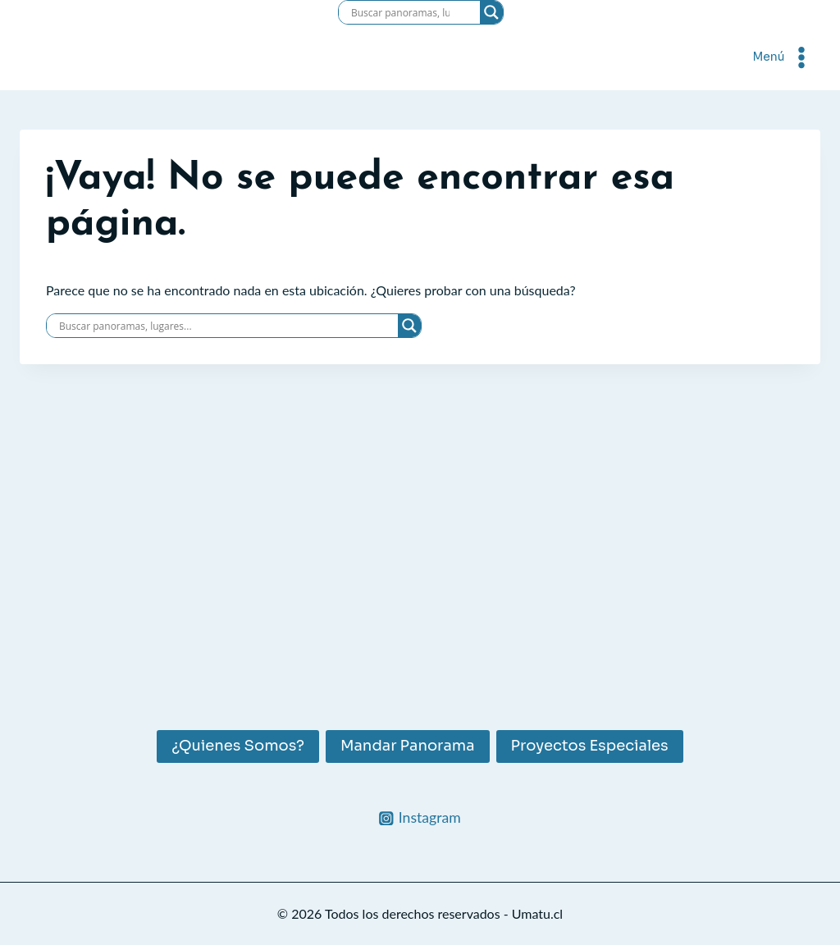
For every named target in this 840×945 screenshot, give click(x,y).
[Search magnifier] (491, 12)
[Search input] (400, 12)
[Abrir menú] (783, 57)
